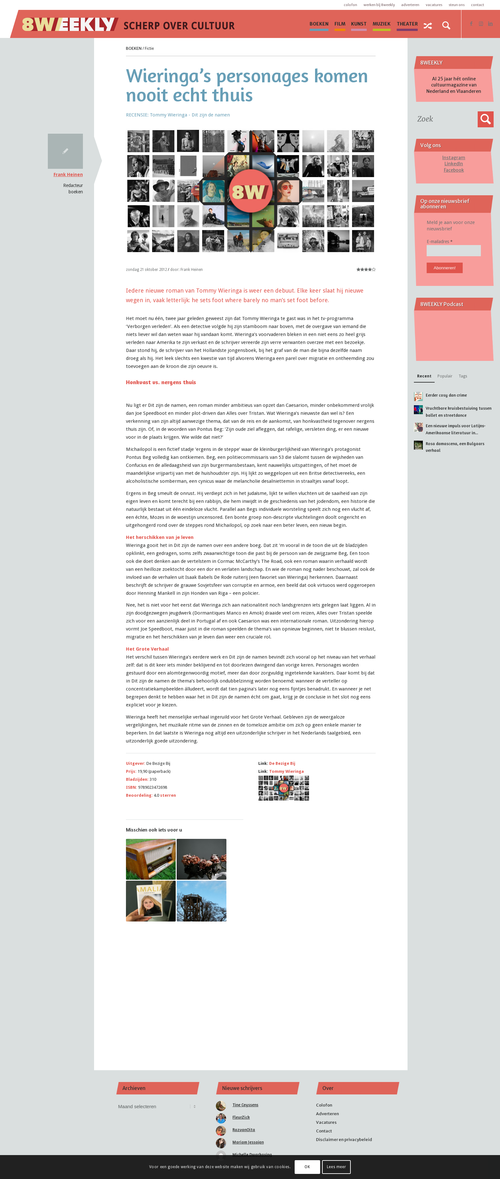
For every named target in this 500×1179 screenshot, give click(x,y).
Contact (477, 5)
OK (307, 1167)
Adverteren (410, 5)
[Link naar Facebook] (471, 23)
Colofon (350, 5)
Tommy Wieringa (286, 771)
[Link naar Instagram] (481, 23)
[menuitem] (318, 24)
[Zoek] (446, 25)
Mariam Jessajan (248, 1142)
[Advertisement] (251, 987)
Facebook (454, 170)
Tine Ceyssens (245, 1104)
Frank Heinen (68, 174)
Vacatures (434, 5)
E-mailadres (439, 241)
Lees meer (336, 1167)
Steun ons (457, 5)
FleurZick (241, 1117)
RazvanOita (243, 1129)
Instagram (453, 157)
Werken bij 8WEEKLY (379, 5)
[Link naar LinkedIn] (490, 23)
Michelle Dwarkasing (252, 1154)
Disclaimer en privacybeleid (344, 1139)
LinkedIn (454, 164)
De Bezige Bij (282, 763)
